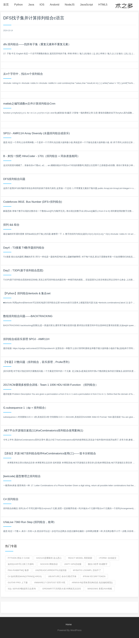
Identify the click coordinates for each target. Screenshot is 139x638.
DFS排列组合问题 (14, 179)
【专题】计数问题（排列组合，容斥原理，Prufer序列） (37, 362)
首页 (6, 4)
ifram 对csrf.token (94, 576)
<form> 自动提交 (107, 558)
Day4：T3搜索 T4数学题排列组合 (23, 247)
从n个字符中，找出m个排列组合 (23, 73)
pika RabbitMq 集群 (18, 570)
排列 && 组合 (11, 224)
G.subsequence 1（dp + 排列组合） (25, 407)
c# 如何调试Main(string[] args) (25, 576)
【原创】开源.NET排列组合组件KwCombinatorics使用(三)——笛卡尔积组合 (49, 453)
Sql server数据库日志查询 (22, 588)
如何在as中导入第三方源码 (21, 564)
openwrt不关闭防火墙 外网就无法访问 (61, 588)
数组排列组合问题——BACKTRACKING (27, 316)
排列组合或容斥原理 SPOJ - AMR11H (26, 339)
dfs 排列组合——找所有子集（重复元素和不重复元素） (37, 44)
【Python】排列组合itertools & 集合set (26, 293)
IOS (42, 4)
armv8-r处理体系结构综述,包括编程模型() (92, 582)
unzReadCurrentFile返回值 (51, 570)
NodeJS (69, 4)
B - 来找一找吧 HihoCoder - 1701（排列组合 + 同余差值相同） (41, 156)
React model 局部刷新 (80, 558)
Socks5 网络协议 (49, 564)
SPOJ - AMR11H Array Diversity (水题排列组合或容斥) (36, 133)
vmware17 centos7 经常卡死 (49, 582)
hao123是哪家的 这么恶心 (49, 558)
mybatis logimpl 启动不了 (87, 570)
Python (18, 4)
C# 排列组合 (10, 499)
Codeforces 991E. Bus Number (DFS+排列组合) (32, 201)
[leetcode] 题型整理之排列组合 (22, 476)
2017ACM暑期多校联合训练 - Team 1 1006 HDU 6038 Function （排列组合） (50, 384)
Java (31, 4)
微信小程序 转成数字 (97, 564)
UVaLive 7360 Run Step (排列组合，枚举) (28, 522)
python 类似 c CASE (19, 558)
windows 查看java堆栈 (99, 588)
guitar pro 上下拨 (18, 582)
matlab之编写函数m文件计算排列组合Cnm (29, 103)
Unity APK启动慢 (73, 564)
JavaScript (86, 4)
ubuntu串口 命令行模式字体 (62, 576)
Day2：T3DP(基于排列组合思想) (23, 270)
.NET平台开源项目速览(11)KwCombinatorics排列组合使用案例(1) (43, 430)
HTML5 (102, 4)
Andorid (54, 4)
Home (69, 624)
